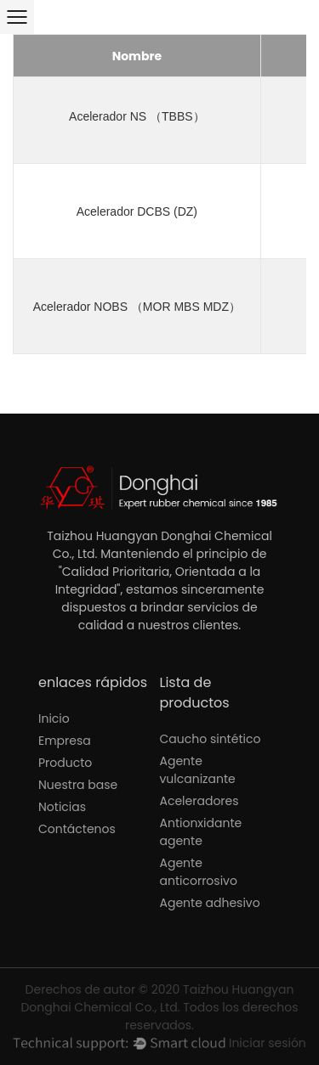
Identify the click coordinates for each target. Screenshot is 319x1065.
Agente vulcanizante (198, 769)
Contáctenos (77, 828)
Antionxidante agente (201, 831)
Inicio (54, 718)
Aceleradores (199, 800)
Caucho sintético (210, 738)
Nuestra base (77, 784)
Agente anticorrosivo (198, 871)
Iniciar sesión (267, 1042)
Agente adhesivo (210, 902)
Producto (65, 762)
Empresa (64, 740)
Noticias (62, 806)
